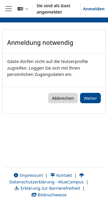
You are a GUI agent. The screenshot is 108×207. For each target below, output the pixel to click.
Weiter (90, 98)
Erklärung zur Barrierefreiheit (47, 188)
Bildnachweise (49, 195)
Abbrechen (63, 98)
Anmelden (94, 9)
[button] (23, 8)
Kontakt (61, 175)
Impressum (28, 175)
